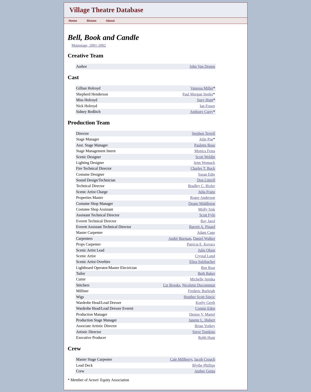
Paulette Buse (204, 145)
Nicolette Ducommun (198, 285)
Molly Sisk (206, 209)
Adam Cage (206, 232)
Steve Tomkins (203, 332)
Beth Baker (206, 273)
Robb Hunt (206, 338)
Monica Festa (204, 151)
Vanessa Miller (201, 88)
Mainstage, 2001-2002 (89, 45)
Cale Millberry (181, 359)
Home (73, 20)
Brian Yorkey (205, 326)
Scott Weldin (205, 157)
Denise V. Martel (202, 314)
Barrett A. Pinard (202, 227)
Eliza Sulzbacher (202, 262)
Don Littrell (206, 180)
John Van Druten (202, 66)
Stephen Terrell (203, 133)
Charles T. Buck (202, 168)
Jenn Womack (204, 163)
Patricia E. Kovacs (201, 244)
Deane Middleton (202, 204)
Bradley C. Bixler (201, 186)
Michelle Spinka (202, 279)
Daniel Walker (204, 238)
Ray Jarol (207, 221)
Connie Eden (205, 308)
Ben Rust (208, 268)
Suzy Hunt (205, 100)
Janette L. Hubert (202, 320)
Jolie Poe (206, 139)
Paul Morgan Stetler (198, 94)
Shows (91, 20)
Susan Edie (206, 174)
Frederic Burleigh (201, 291)
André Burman (179, 238)
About (110, 20)
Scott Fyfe (207, 215)
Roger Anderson (202, 198)
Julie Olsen (206, 250)
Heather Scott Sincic (199, 297)
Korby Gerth (205, 303)
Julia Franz (206, 192)
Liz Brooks (171, 285)
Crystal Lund (205, 256)
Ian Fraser (207, 106)
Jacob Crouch (204, 359)
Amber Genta (204, 371)
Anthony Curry (201, 112)
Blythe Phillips (203, 365)
